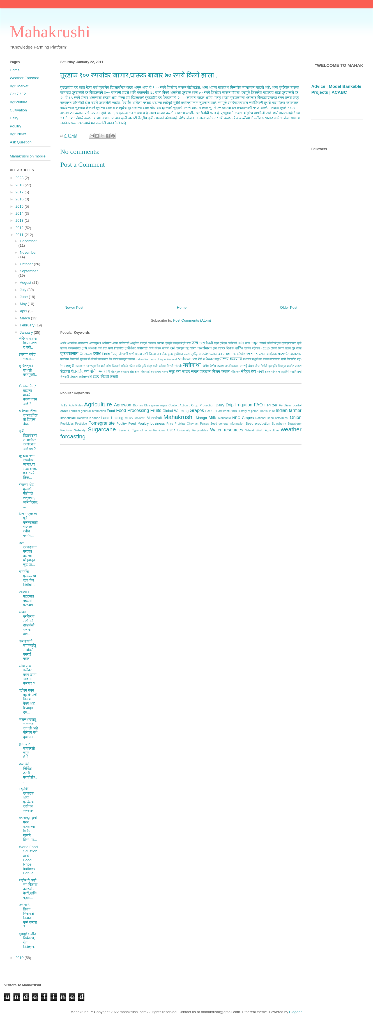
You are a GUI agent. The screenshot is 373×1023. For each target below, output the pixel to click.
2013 (20, 220)
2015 (20, 206)
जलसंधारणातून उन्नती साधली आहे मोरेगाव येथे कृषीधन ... (28, 728)
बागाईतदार (271, 354)
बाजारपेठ (283, 354)
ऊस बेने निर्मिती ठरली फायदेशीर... (28, 773)
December (28, 241)
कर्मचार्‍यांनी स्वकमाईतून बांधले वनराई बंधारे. (27, 650)
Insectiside (68, 418)
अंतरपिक (72, 343)
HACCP (210, 411)
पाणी (125, 354)
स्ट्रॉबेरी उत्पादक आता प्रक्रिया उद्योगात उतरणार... (27, 800)
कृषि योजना (89, 348)
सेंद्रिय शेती (248, 371)
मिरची (170, 366)
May (24, 304)
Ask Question (20, 142)
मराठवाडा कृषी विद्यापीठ (283, 359)
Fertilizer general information (87, 411)
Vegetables (200, 430)
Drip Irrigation (238, 404)
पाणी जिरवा (149, 354)
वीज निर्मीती (261, 366)
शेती (86, 371)
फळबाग (227, 354)
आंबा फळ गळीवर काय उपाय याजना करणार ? (27, 674)
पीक (164, 354)
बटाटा (262, 354)
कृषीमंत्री (142, 348)
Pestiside (81, 423)
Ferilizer (270, 405)
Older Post (288, 307)
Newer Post (74, 307)
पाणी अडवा (135, 354)
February (28, 325)
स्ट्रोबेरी (285, 371)
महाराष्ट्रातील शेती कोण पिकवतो (103, 366)
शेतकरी (65, 371)
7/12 (63, 405)
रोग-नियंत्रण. (232, 366)
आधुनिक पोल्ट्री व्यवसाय (143, 343)
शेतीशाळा (135, 371)
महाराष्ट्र (80, 366)
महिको (124, 366)
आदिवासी (124, 343)
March (25, 318)
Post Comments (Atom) (192, 320)
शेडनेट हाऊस (294, 366)
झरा (215, 348)
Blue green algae (155, 405)
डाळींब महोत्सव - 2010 (257, 348)
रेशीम (206, 366)
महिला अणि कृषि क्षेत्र (140, 366)
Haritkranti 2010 (226, 411)
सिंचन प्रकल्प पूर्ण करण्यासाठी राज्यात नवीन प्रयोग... (28, 525)
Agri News (18, 134)
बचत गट (251, 354)
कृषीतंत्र (130, 348)
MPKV (129, 418)
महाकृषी (69, 366)
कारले (262, 343)
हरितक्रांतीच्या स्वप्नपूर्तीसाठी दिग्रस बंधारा (28, 417)
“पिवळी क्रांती (109, 376)
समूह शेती (175, 371)
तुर (293, 348)
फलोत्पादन (215, 354)
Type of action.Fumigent (148, 430)
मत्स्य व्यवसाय (231, 358)
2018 (20, 185)
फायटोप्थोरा (240, 354)
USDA (171, 430)
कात (247, 343)
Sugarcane (102, 429)
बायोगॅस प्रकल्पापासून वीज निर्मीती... (27, 578)
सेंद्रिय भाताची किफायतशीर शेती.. (28, 343)
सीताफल (235, 371)
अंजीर (63, 343)
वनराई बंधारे (247, 366)
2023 (20, 178)
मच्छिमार (208, 359)
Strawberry (279, 423)
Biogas (138, 405)
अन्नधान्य (82, 343)
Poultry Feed (126, 423)
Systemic (124, 430)
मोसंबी (178, 366)
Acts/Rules (76, 405)
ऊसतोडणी (206, 343)
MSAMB (140, 418)
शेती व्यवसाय (100, 371)
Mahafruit (154, 418)
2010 (20, 958)
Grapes (197, 410)
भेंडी (200, 359)
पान (159, 354)
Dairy (220, 405)
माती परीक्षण (159, 366)
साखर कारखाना (201, 371)
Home (182, 307)
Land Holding (112, 418)
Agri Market (19, 86)
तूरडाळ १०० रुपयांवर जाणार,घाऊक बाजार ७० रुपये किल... (28, 467)
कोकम (158, 348)
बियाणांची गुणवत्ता (79, 359)
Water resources (226, 429)
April (24, 311)
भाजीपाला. (185, 359)
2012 (20, 228)
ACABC (339, 100)
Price (170, 423)
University (183, 430)
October (27, 264)
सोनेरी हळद (263, 371)
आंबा (115, 343)
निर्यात (106, 354)
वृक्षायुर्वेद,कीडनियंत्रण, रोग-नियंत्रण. (27, 940)
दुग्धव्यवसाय (69, 353)
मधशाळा (247, 359)
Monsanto (224, 418)
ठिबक (230, 348)
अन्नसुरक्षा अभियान (100, 343)
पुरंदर (170, 354)
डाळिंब (239, 348)
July (23, 290)
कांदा (241, 343)
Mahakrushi (50, 31)
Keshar (94, 418)
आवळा (160, 343)
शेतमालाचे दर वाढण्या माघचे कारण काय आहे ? (28, 395)
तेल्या (298, 348)
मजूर (217, 359)
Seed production (258, 423)
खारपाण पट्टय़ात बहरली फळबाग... (27, 598)
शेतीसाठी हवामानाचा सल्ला (154, 371)
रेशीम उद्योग (217, 366)
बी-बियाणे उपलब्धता (98, 359)
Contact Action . (179, 405)
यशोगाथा (192, 365)
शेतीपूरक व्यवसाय (120, 371)
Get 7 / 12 (18, 94)
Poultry (15, 126)
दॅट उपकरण (86, 354)
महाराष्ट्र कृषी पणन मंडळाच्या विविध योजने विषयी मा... (28, 829)
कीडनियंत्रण (273, 343)
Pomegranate (101, 423)
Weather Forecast (24, 78)
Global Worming (175, 411)
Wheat (249, 430)
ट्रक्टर (221, 348)
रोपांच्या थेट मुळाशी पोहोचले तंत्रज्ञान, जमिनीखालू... (28, 495)
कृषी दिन (102, 348)
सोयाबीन (275, 371)
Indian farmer (288, 410)
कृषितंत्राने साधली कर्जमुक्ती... (28, 372)
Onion (295, 417)
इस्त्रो (168, 343)
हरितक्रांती (85, 376)
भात (194, 359)
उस (189, 343)
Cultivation (18, 110)
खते (172, 348)
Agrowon (122, 404)
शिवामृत (282, 366)
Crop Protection (202, 405)
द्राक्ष (97, 353)
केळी (151, 348)
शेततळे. (77, 371)
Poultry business (151, 423)
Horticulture (267, 411)
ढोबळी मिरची (277, 348)
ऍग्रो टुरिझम (220, 343)
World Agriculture (267, 430)
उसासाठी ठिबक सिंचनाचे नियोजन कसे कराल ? (28, 916)
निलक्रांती (116, 354)
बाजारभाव (296, 354)
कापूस (255, 343)
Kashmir (82, 418)
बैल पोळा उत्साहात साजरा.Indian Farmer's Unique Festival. (143, 359)
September (29, 271)
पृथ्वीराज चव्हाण (182, 354)
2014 (20, 213)
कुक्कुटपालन (289, 343)
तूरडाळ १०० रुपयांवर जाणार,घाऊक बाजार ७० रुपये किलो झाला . (138, 75)
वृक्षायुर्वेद (273, 366)
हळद (96, 376)
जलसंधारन (204, 348)
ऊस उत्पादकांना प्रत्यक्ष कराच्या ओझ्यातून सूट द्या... (28, 554)
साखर (186, 371)
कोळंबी (165, 348)
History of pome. (248, 411)
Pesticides (66, 423)
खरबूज (180, 348)
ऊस (195, 342)
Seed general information (227, 423)
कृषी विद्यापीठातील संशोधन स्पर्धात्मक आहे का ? (28, 439)
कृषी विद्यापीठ (115, 348)
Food (111, 411)
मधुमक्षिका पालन (260, 359)
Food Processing (132, 410)
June (24, 297)
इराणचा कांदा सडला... (27, 356)
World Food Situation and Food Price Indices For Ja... (28, 860)
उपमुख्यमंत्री (179, 343)
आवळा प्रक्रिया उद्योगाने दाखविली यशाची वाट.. (26, 623)
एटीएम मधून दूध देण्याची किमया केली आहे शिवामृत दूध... (28, 701)
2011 (20, 235)
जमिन (193, 348)
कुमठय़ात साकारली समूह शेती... (26, 750)
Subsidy (80, 430)
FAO (258, 404)
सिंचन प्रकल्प (221, 371)
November (28, 252)
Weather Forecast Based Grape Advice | (333, 88)
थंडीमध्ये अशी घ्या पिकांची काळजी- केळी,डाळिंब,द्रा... (28, 889)
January (27, 332)
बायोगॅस (64, 359)
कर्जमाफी (232, 343)
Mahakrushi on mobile (27, 156)
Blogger (295, 1012)
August (26, 282)
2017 (20, 192)
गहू (187, 348)
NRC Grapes (243, 418)
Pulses (204, 423)
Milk (213, 417)
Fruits (155, 410)
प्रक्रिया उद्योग (200, 354)
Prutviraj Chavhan (187, 423)
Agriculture (98, 404)
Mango (201, 418)
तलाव (288, 348)
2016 (20, 199)
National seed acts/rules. (271, 418)
